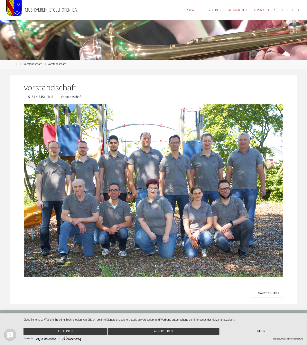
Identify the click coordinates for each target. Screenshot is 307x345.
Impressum (278, 339)
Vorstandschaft (32, 64)
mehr (261, 331)
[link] (274, 10)
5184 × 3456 (37, 97)
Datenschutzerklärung (293, 339)
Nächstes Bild (269, 293)
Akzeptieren (163, 331)
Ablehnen (65, 331)
